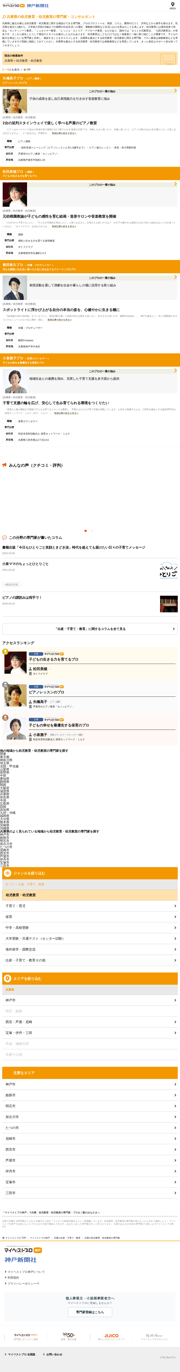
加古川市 (12, 1117)
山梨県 (4, 769)
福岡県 (4, 816)
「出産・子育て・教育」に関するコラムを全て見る (90, 629)
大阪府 (4, 788)
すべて (10, 884)
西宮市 (4, 853)
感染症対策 (12, 584)
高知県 (4, 809)
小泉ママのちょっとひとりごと (25, 564)
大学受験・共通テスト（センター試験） (35, 938)
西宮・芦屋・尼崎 (19, 1022)
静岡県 (4, 781)
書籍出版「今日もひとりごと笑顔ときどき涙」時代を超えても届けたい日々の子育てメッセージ (73, 547)
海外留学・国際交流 (20, 949)
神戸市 (4, 834)
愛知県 (4, 778)
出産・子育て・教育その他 (25, 960)
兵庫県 (4, 794)
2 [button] (93, 532)
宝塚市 (11, 1182)
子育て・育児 (15, 906)
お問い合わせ (54, 1354)
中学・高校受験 (17, 927)
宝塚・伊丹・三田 (19, 1033)
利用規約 (13, 1277)
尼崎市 (11, 1138)
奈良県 (4, 797)
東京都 (4, 757)
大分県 (4, 819)
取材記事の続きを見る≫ (64, 133)
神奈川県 (6, 760)
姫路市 (11, 1095)
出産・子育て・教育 (31, 884)
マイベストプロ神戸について (26, 1272)
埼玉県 (4, 763)
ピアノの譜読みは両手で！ (22, 597)
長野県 (4, 772)
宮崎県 (4, 825)
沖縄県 (4, 828)
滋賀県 (4, 791)
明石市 (11, 1106)
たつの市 (12, 1128)
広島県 (4, 803)
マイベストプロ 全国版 (21, 1354)
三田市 (4, 865)
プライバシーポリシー (22, 1283)
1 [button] (86, 532)
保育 (9, 917)
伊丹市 (11, 1171)
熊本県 (4, 822)
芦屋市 (4, 856)
